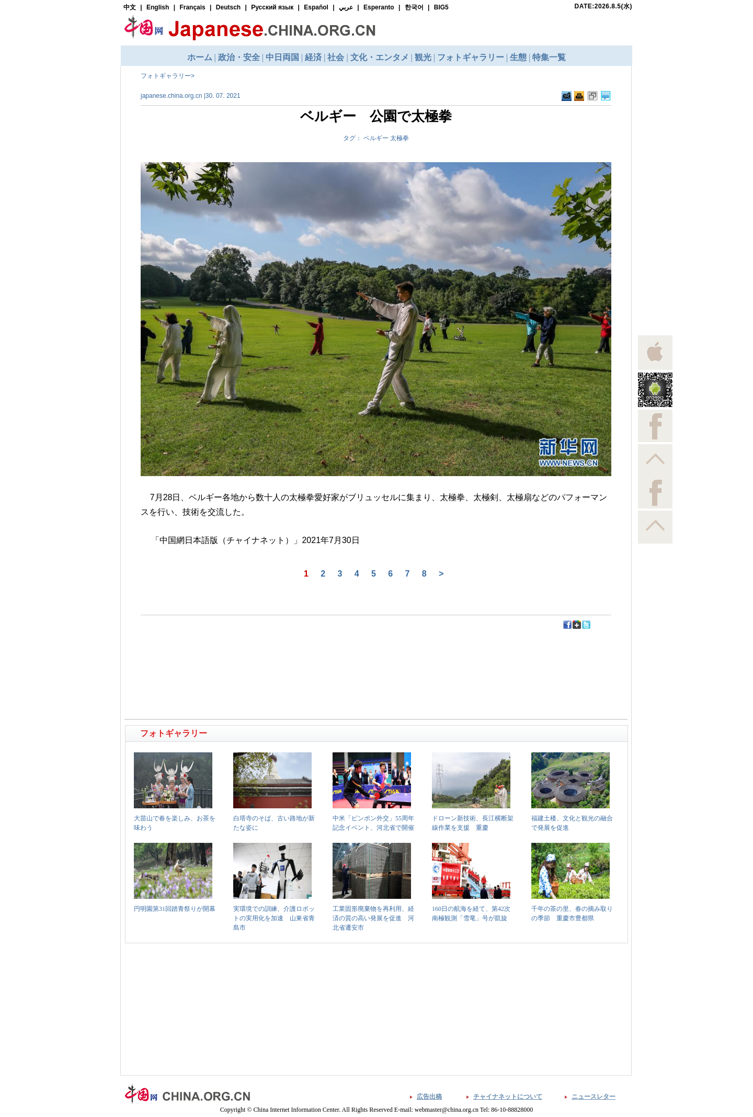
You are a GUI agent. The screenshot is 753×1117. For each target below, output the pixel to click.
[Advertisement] (251, 653)
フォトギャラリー (166, 76)
